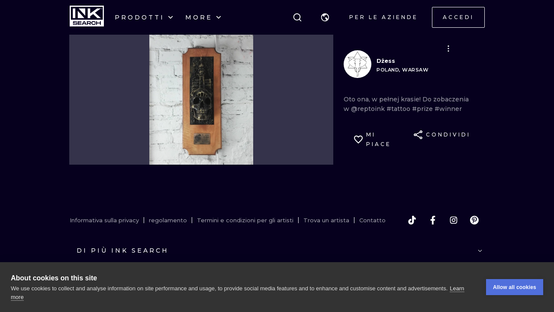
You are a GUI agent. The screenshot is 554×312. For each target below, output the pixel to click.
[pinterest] (474, 220)
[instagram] (453, 220)
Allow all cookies (514, 287)
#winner (448, 109)
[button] (325, 17)
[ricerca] (297, 17)
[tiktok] (412, 220)
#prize (423, 109)
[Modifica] (448, 48)
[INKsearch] (86, 17)
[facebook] (432, 220)
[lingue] (325, 17)
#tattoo (399, 109)
